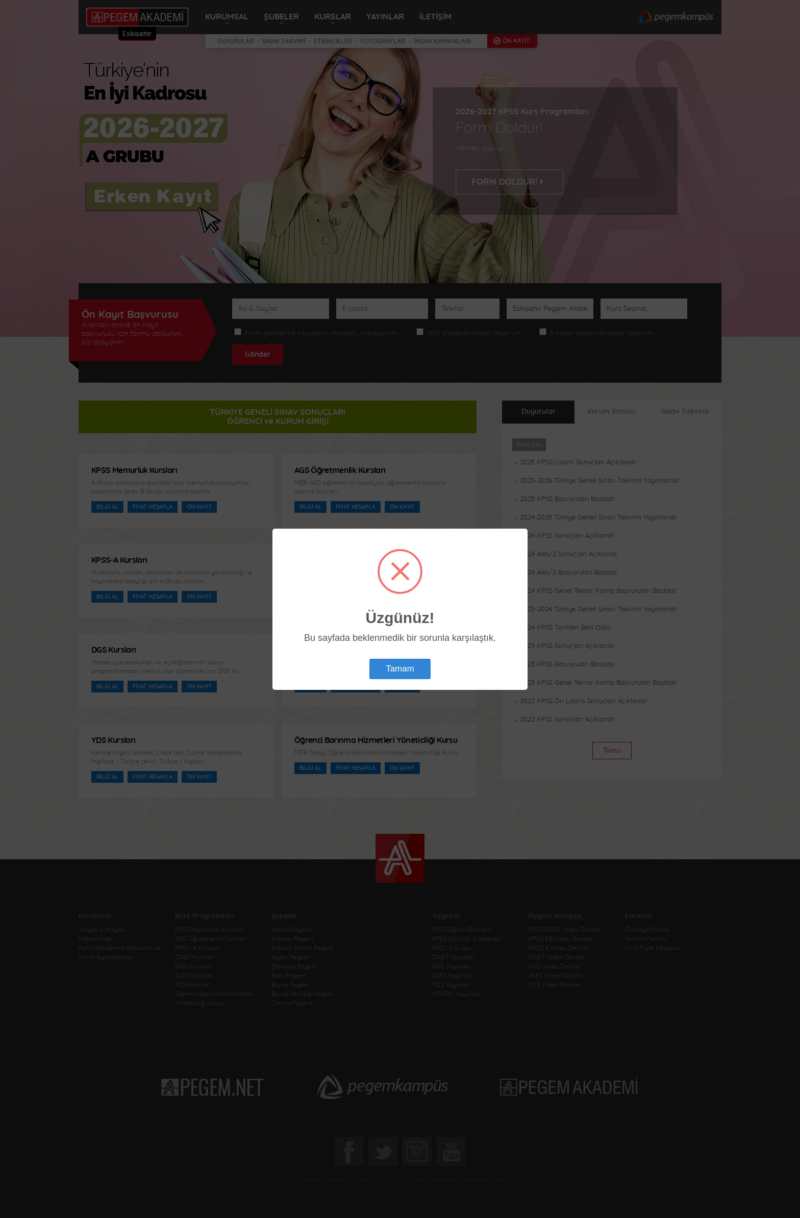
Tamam (400, 669)
